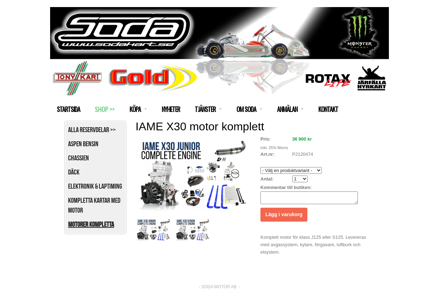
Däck (73, 172)
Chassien (78, 158)
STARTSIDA (68, 109)
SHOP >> (105, 109)
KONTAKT (328, 109)
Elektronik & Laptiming (95, 186)
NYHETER (171, 109)
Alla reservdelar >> (92, 130)
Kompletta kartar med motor (94, 205)
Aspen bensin (83, 144)
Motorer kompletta (91, 224)
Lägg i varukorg (283, 216)
